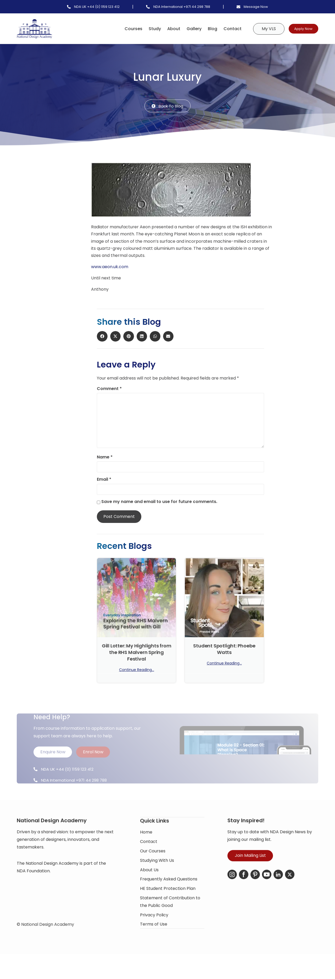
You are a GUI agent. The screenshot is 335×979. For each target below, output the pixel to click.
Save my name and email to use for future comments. (159, 502)
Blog (203, 29)
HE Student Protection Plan (168, 909)
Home (146, 853)
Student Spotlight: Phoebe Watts (224, 649)
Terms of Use (153, 944)
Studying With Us (157, 881)
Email (104, 480)
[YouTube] (266, 895)
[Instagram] (232, 895)
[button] (68, 171)
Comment (109, 389)
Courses (124, 29)
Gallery (184, 29)
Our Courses (152, 871)
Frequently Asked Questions (168, 899)
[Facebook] (243, 895)
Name (105, 458)
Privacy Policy (154, 935)
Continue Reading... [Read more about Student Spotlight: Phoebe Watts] (224, 664)
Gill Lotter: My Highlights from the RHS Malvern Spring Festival (136, 653)
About (164, 29)
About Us (149, 890)
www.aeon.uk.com (109, 267)
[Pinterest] (255, 895)
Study (145, 29)
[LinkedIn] (278, 895)
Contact (223, 29)
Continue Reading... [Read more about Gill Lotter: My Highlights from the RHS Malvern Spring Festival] (136, 670)
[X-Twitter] (289, 895)
